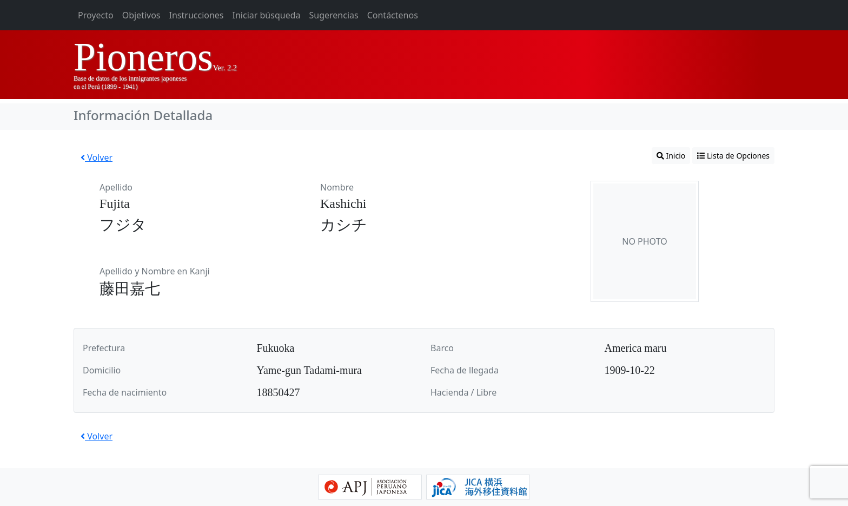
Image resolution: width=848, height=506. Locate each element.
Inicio (671, 155)
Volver (96, 157)
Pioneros (143, 57)
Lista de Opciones (733, 155)
